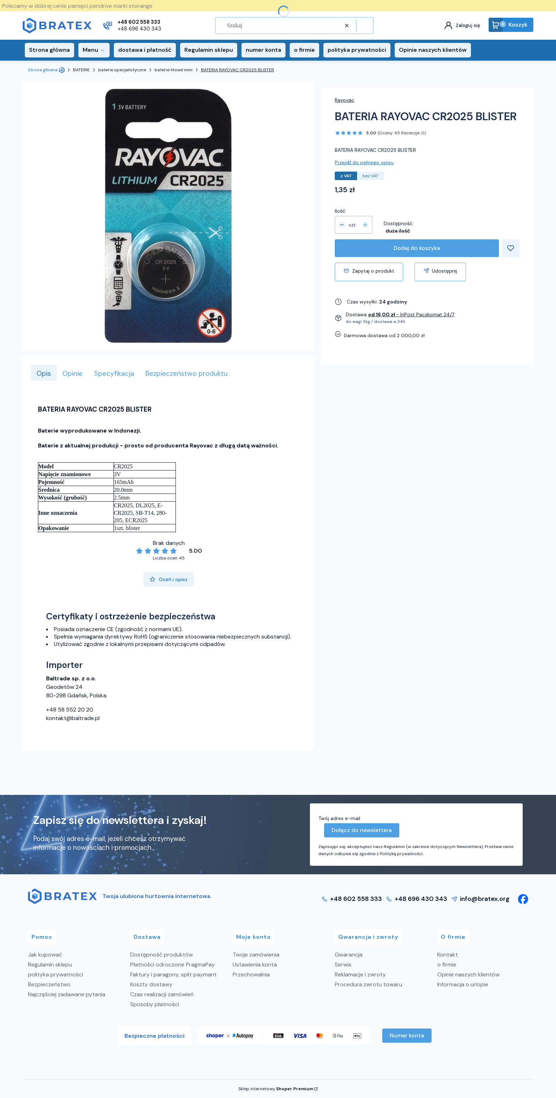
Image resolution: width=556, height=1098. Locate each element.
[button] (364, 25)
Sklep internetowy (275, 1089)
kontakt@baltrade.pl (73, 718)
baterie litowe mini (174, 70)
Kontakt (447, 954)
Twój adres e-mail (339, 818)
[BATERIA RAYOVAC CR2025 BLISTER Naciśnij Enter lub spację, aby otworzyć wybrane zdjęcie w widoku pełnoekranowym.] (169, 216)
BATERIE (81, 70)
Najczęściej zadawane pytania (66, 994)
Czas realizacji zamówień (162, 994)
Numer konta (407, 1035)
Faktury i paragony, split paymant (173, 974)
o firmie (446, 964)
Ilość (340, 211)
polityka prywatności (55, 974)
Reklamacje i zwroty (360, 974)
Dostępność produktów (161, 954)
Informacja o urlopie (462, 984)
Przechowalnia (251, 974)
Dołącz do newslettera (362, 830)
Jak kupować (45, 954)
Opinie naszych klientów (468, 974)
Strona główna (42, 70)
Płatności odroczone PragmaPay (172, 964)
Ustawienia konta (255, 964)
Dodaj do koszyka (417, 248)
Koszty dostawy (151, 984)
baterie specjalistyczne (122, 70)
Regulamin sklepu (50, 964)
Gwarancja (348, 954)
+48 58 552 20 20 (69, 709)
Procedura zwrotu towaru (368, 984)
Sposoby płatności (154, 1004)
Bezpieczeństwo (49, 984)
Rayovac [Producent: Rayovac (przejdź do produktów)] (344, 100)
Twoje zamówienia (256, 954)
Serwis (343, 964)
